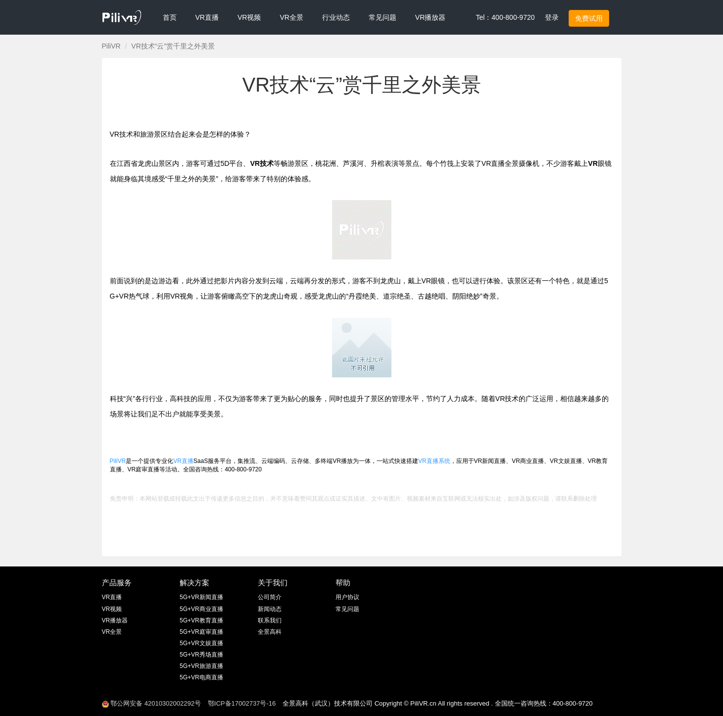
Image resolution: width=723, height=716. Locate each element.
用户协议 (347, 597)
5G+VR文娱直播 (201, 643)
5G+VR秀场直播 (201, 654)
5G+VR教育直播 (201, 620)
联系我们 (270, 620)
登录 (552, 17)
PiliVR (111, 46)
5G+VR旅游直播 (201, 666)
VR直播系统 (434, 461)
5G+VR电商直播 (201, 677)
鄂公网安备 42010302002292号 (151, 703)
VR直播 (183, 461)
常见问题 (347, 609)
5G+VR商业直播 (201, 609)
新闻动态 (270, 609)
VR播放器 (115, 620)
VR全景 (112, 631)
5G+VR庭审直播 (201, 631)
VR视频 (112, 609)
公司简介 (270, 597)
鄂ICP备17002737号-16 (242, 703)
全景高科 (270, 631)
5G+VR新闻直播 (201, 597)
